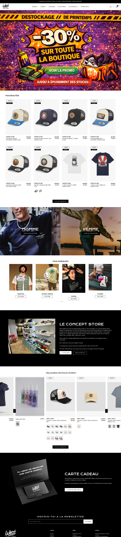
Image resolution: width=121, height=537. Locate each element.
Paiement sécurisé (77, 533)
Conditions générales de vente (102, 533)
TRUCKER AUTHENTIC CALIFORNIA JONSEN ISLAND (14, 138)
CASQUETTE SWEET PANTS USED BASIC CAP (87, 420)
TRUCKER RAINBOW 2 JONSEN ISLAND (70, 138)
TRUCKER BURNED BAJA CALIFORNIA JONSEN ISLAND (99, 138)
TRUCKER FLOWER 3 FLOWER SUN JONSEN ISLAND (14, 185)
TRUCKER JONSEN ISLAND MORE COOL (42, 185)
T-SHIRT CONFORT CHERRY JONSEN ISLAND (70, 185)
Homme (52, 535)
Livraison (75, 535)
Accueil (52, 533)
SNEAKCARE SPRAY (20, 419)
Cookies (97, 535)
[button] (60, 201)
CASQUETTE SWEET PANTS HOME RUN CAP (56, 420)
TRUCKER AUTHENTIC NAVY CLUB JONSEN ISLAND (42, 138)
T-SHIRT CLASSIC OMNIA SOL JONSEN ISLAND (99, 185)
